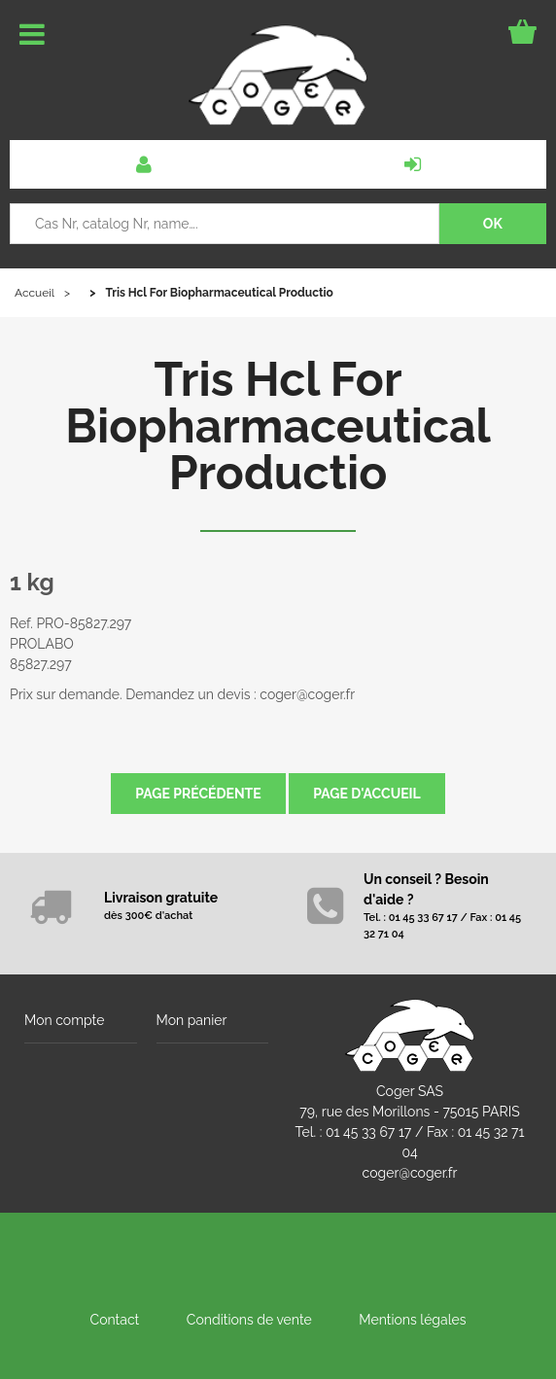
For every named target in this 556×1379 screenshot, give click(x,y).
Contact (115, 1319)
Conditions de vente (249, 1319)
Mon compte (64, 1020)
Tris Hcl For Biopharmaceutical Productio (277, 426)
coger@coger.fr (410, 1173)
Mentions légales (412, 1319)
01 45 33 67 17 (368, 1132)
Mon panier (191, 1020)
